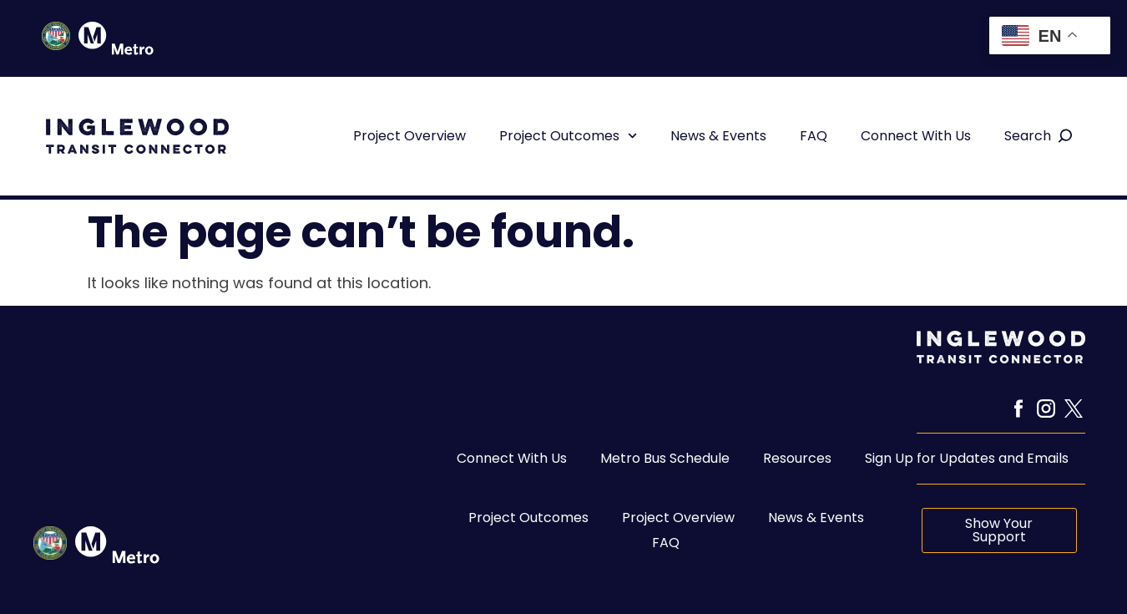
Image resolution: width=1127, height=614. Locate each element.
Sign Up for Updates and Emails (967, 458)
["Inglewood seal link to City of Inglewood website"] (50, 543)
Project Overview (409, 135)
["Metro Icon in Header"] (116, 38)
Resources (797, 458)
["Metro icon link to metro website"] (117, 545)
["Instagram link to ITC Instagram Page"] (1046, 408)
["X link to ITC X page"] (1073, 408)
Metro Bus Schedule (665, 458)
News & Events (718, 135)
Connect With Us (916, 135)
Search (1027, 135)
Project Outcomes (568, 136)
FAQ (813, 135)
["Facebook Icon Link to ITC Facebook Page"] (1018, 408)
